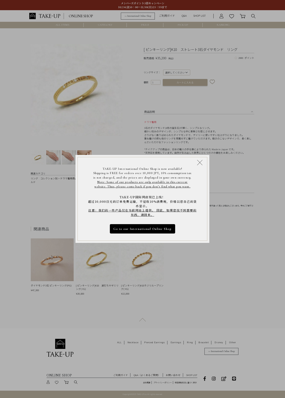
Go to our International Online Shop (142, 229)
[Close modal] (200, 162)
